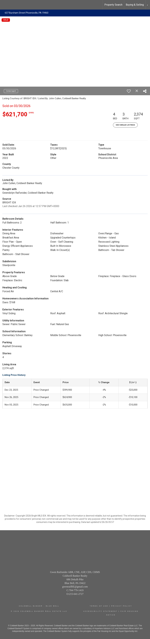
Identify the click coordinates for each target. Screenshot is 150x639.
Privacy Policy (121, 606)
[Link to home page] (4, 5)
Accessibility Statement (100, 611)
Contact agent (11, 91)
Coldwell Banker (31, 606)
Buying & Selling (135, 4)
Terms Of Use (99, 606)
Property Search (113, 4)
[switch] (129, 91)
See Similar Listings (125, 125)
